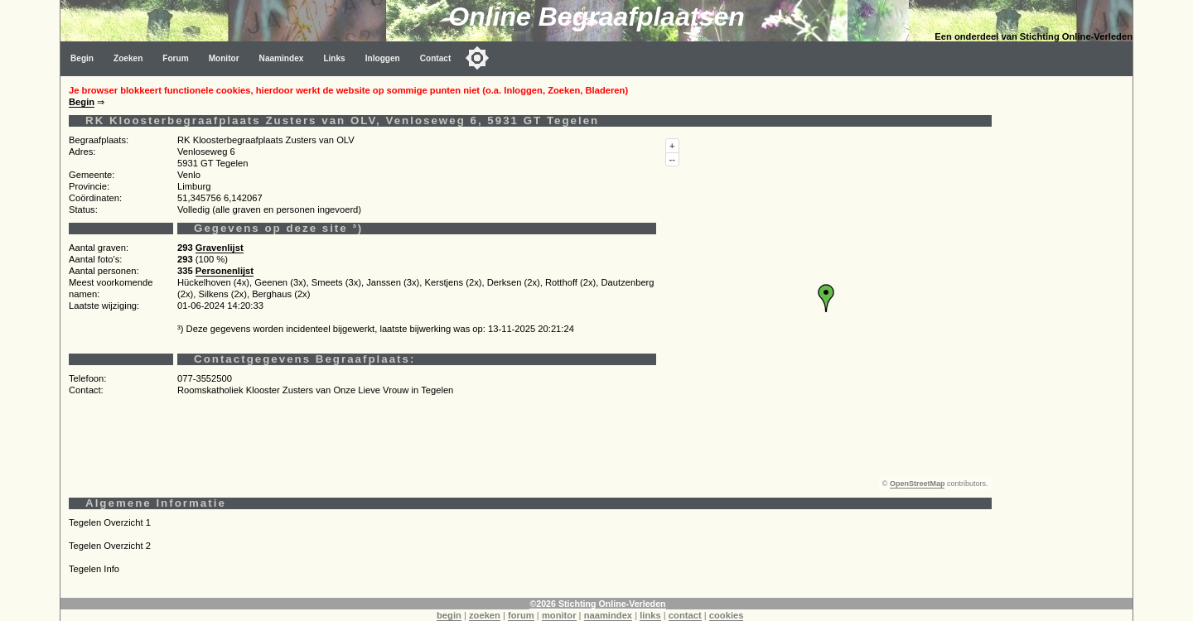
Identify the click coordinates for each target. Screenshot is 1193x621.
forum (521, 615)
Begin (82, 58)
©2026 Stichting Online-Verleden (597, 604)
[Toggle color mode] (477, 58)
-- (672, 159)
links (650, 615)
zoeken (484, 615)
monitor (559, 615)
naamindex (608, 615)
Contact (436, 58)
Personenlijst (225, 271)
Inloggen (382, 58)
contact (685, 615)
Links (334, 58)
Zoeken (128, 58)
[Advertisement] (1066, 324)
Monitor (224, 58)
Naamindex (281, 58)
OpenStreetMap (917, 483)
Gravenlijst (220, 248)
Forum (175, 58)
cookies (726, 615)
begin (449, 615)
